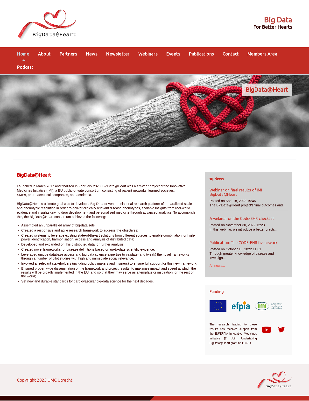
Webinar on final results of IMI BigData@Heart (236, 192)
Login (78, 380)
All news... (217, 265)
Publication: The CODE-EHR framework (243, 242)
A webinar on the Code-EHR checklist (242, 218)
